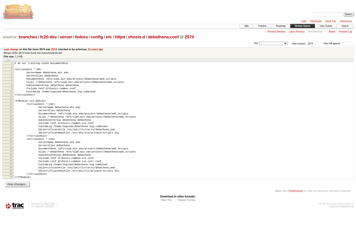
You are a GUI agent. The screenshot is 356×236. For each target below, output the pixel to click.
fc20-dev (48, 36)
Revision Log (345, 31)
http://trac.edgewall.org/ (342, 230)
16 (11, 119)
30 (11, 173)
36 (11, 196)
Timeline (262, 26)
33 (11, 184)
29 (11, 169)
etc (109, 36)
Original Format (186, 223)
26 (11, 157)
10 (11, 97)
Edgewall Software (44, 230)
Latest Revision (296, 31)
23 (11, 146)
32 (11, 180)
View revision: (299, 43)
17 (11, 123)
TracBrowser (295, 214)
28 (11, 165)
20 (11, 134)
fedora (81, 36)
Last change (11, 49)
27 (11, 161)
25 (11, 153)
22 (11, 142)
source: (10, 36)
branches (28, 36)
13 (11, 107)
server (66, 36)
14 (11, 111)
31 (11, 177)
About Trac (330, 21)
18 (11, 126)
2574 (189, 36)
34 (11, 188)
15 (11, 115)
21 (11, 138)
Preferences (346, 21)
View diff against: (339, 43)
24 (11, 150)
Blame (332, 31)
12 (11, 104)
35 (11, 192)
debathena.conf (163, 36)
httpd (120, 36)
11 (11, 100)
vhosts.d (136, 36)
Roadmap (281, 26)
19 (11, 130)
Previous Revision (276, 31)
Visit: (256, 43)
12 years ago (95, 49)
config (97, 36)
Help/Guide (315, 21)
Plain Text (166, 223)
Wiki (246, 26)
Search (345, 26)
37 (11, 200)
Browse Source (302, 26)
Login (304, 21)
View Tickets (326, 26)
